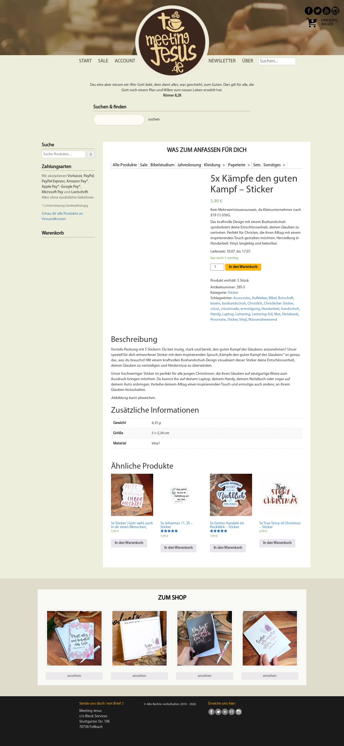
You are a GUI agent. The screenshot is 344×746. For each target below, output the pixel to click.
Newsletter (222, 61)
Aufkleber (259, 298)
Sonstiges (272, 165)
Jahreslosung (189, 165)
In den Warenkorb (243, 267)
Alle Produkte (125, 165)
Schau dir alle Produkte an (62, 214)
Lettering (242, 314)
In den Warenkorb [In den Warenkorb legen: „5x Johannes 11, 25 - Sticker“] (178, 548)
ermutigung (250, 309)
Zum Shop (172, 598)
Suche (48, 145)
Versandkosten (54, 219)
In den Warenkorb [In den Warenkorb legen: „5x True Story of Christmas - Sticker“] (277, 543)
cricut (214, 309)
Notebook (290, 314)
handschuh (290, 309)
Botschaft (285, 298)
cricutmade (230, 309)
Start (85, 61)
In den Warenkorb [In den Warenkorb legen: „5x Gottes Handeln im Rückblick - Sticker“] (228, 548)
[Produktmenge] (217, 267)
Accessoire (241, 298)
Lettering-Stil (262, 314)
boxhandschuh (234, 304)
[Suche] (91, 154)
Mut (277, 314)
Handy (215, 314)
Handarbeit (270, 309)
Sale (103, 61)
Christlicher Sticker (278, 304)
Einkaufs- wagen (329, 22)
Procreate (218, 320)
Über (247, 61)
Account (125, 61)
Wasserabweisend (262, 320)
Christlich (255, 304)
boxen (215, 304)
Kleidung (212, 165)
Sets (256, 165)
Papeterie (237, 165)
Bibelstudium (162, 165)
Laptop (228, 314)
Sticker (233, 293)
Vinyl (243, 320)
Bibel (273, 298)
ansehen (74, 676)
